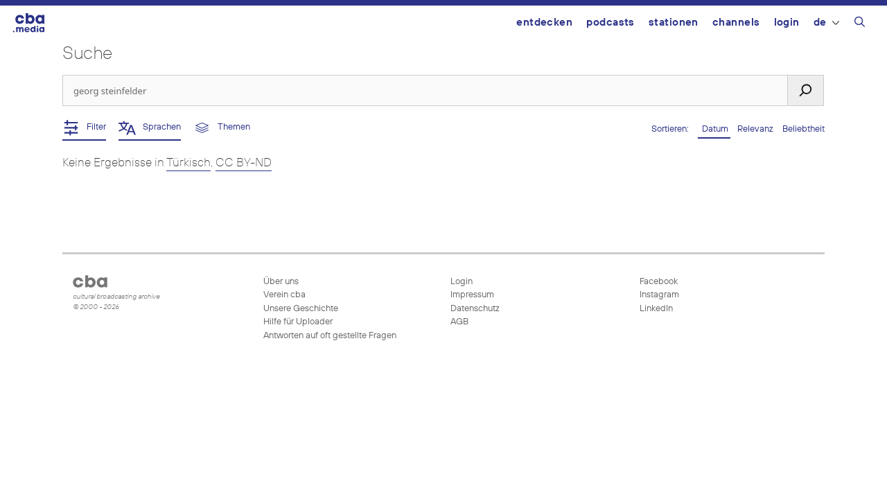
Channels (736, 22)
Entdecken (544, 22)
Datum (714, 129)
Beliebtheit (803, 129)
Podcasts (610, 22)
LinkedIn (655, 308)
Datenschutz (475, 308)
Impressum (472, 294)
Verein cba (284, 294)
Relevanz (756, 129)
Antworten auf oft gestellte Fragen (329, 335)
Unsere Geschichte (300, 308)
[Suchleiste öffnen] (859, 24)
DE (826, 22)
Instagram (658, 294)
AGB (459, 321)
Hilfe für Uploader (298, 321)
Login (787, 22)
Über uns (281, 281)
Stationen (674, 22)
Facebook (658, 281)
